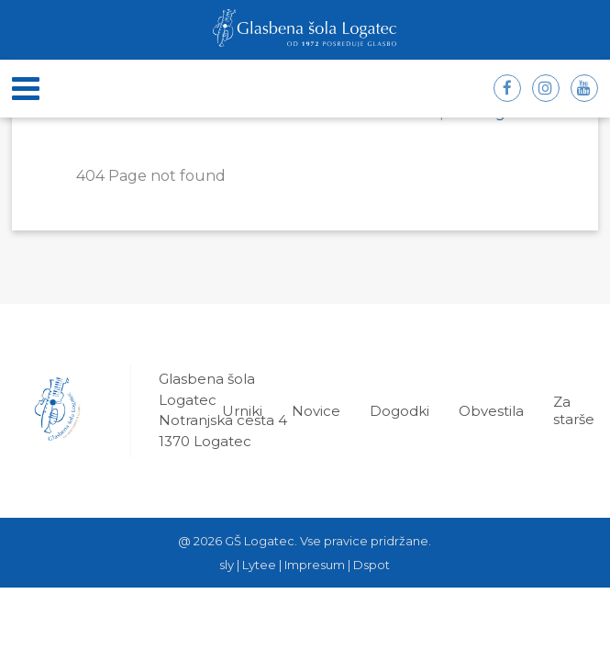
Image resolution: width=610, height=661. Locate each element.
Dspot (371, 564)
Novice (316, 411)
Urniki (242, 411)
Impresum (314, 564)
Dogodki (399, 411)
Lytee (259, 564)
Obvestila (491, 411)
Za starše (573, 410)
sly (226, 564)
